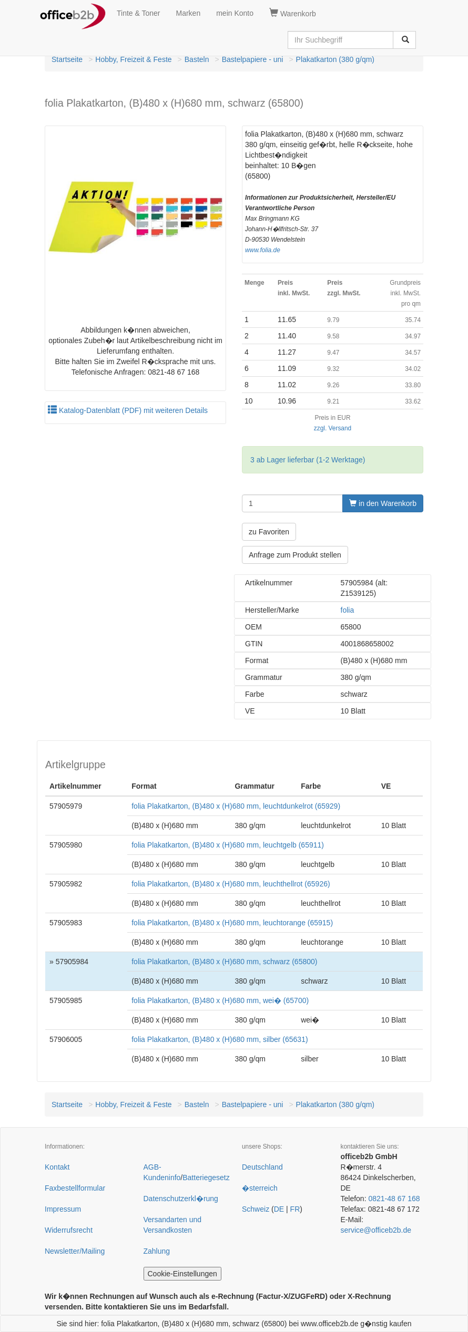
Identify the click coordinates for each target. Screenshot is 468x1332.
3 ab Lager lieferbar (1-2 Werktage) (307, 460)
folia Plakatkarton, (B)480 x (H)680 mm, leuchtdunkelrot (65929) (235, 806)
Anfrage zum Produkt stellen (295, 555)
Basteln (197, 59)
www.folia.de (262, 250)
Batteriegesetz (206, 1177)
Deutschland (262, 1167)
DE (279, 1209)
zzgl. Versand (332, 428)
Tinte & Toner (138, 13)
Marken (188, 13)
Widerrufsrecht (69, 1230)
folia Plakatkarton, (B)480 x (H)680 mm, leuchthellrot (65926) (230, 884)
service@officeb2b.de (376, 1230)
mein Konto (234, 13)
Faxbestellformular (75, 1188)
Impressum (63, 1209)
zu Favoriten (269, 532)
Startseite (67, 59)
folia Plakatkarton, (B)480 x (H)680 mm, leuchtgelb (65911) (227, 845)
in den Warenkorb (382, 503)
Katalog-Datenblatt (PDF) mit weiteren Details (128, 410)
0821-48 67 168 (394, 1198)
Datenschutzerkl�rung (181, 1198)
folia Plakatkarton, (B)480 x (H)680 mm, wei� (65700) (220, 1000)
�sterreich (260, 1188)
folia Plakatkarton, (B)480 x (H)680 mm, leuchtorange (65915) (232, 922)
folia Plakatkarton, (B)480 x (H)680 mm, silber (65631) (219, 1039)
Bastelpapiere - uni (252, 59)
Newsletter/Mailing (75, 1251)
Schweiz (255, 1209)
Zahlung (157, 1251)
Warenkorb (292, 13)
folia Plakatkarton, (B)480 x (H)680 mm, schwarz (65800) (224, 961)
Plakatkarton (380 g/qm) (335, 59)
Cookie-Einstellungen (182, 1273)
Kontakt (57, 1167)
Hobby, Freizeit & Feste (133, 59)
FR (295, 1209)
